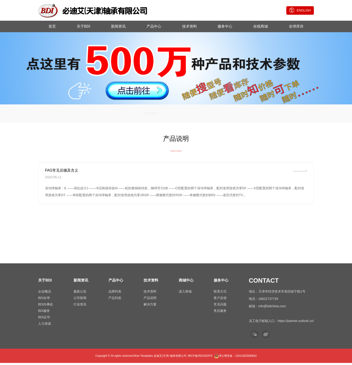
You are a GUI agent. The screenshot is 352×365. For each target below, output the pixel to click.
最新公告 (80, 293)
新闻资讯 (118, 26)
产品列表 (114, 300)
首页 (52, 26)
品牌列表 (114, 293)
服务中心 (225, 26)
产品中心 (154, 26)
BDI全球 (44, 300)
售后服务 (220, 313)
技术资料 (189, 26)
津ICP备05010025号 (200, 357)
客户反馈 (220, 300)
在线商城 (260, 26)
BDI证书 (44, 319)
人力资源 (44, 326)
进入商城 (185, 293)
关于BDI (83, 26)
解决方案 (206, 115)
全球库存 (296, 26)
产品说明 (176, 115)
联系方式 (220, 293)
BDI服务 (44, 313)
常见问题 (220, 306)
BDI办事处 (45, 306)
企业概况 (44, 293)
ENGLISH (300, 10)
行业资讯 (80, 306)
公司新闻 (80, 300)
